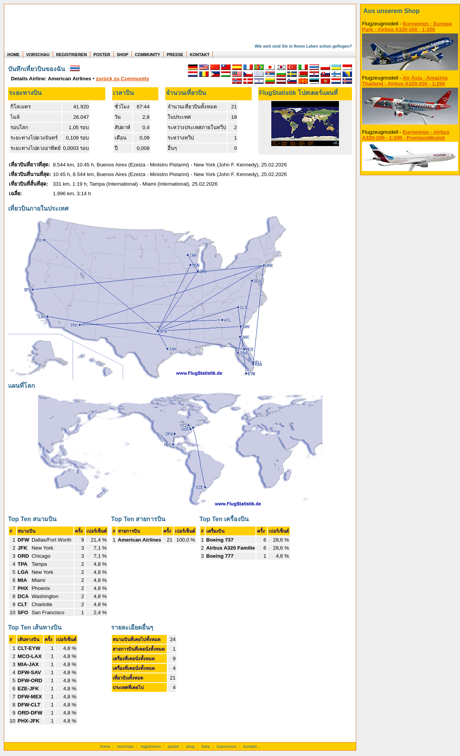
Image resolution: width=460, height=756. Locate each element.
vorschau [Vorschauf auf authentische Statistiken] (125, 746)
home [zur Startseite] (105, 746)
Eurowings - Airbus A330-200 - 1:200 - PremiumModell (406, 135)
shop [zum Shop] (190, 746)
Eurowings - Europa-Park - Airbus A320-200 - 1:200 (407, 26)
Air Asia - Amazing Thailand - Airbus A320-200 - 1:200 (405, 80)
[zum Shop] (410, 11)
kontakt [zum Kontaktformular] (250, 746)
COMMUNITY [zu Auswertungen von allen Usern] (147, 54)
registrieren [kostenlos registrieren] (150, 746)
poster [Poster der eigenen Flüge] (173, 746)
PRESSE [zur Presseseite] (175, 54)
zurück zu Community (122, 78)
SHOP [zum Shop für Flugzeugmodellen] (122, 54)
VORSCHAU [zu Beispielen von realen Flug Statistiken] (38, 54)
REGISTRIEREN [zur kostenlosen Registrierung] (71, 54)
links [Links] (206, 746)
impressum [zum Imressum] (227, 746)
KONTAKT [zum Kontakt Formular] (199, 54)
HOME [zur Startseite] (13, 54)
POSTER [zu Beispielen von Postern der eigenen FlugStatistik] (101, 54)
